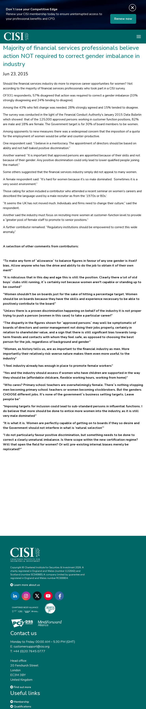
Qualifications (20, 706)
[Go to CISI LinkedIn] (15, 596)
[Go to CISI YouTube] (49, 596)
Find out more (20, 687)
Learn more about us (25, 585)
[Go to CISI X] (37, 596)
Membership (19, 702)
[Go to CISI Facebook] (60, 596)
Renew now (123, 19)
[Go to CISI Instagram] (26, 596)
